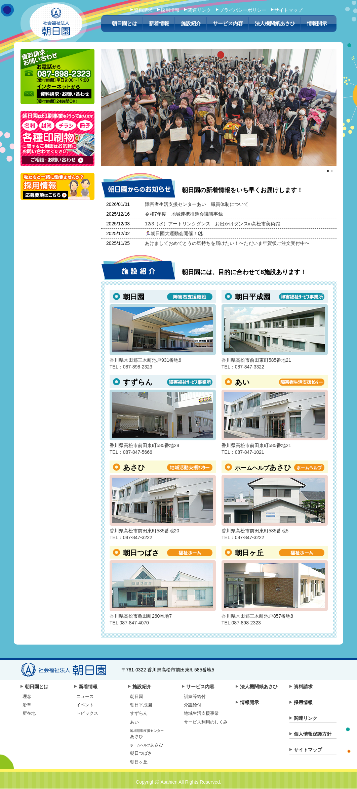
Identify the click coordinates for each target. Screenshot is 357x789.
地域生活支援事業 (201, 713)
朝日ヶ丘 (139, 761)
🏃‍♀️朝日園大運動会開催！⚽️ (174, 233)
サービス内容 (228, 23)
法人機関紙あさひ (275, 23)
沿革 (27, 704)
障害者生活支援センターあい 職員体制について (196, 204)
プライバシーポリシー (242, 10)
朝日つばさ (141, 753)
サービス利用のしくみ (206, 722)
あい (134, 722)
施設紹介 (191, 23)
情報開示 (317, 23)
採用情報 (170, 10)
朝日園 (136, 696)
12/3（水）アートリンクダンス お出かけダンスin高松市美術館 (212, 223)
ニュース (85, 696)
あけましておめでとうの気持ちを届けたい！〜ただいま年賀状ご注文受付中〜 (227, 243)
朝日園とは (124, 23)
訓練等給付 (195, 696)
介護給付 (192, 704)
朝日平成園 (141, 704)
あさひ (146, 744)
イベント (85, 704)
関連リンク (199, 10)
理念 (27, 696)
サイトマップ (288, 10)
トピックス (87, 713)
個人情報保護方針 (312, 734)
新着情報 (159, 23)
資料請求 (143, 10)
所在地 (29, 713)
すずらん (139, 713)
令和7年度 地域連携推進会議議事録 (184, 214)
